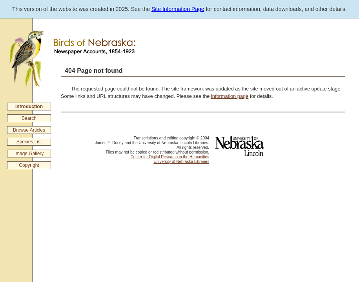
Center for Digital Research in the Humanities (169, 157)
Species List (29, 142)
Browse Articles (29, 130)
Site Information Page (177, 9)
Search (29, 118)
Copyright (29, 165)
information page (229, 96)
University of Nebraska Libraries (181, 161)
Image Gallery (29, 153)
